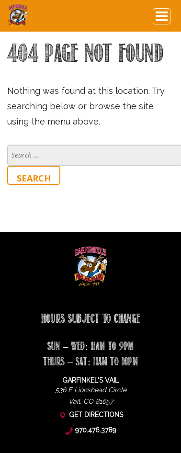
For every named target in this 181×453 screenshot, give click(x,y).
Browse (162, 17)
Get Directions (96, 415)
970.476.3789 (95, 430)
